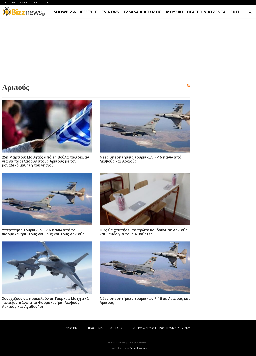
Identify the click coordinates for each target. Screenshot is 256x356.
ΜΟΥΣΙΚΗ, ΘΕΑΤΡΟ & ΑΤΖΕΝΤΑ (196, 12)
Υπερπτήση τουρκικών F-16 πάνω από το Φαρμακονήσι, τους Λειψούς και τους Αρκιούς (43, 231)
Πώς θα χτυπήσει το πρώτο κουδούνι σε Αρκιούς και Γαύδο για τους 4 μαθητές (143, 231)
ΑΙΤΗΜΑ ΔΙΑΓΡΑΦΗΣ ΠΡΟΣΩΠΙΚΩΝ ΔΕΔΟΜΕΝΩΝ (162, 328)
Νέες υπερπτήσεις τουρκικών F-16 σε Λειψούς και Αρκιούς (145, 300)
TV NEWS (110, 12)
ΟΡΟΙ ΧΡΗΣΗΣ (118, 328)
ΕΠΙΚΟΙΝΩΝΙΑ (41, 2)
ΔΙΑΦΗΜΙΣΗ (25, 2)
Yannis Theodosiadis (139, 348)
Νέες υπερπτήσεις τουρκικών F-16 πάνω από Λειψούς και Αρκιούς (140, 159)
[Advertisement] (96, 50)
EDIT (234, 12)
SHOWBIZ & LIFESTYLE (75, 12)
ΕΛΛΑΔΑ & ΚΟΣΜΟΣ (142, 12)
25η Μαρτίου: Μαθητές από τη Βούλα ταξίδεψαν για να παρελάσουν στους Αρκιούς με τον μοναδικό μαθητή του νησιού (45, 161)
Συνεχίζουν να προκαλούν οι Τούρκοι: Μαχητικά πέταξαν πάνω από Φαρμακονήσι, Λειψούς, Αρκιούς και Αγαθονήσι (45, 302)
